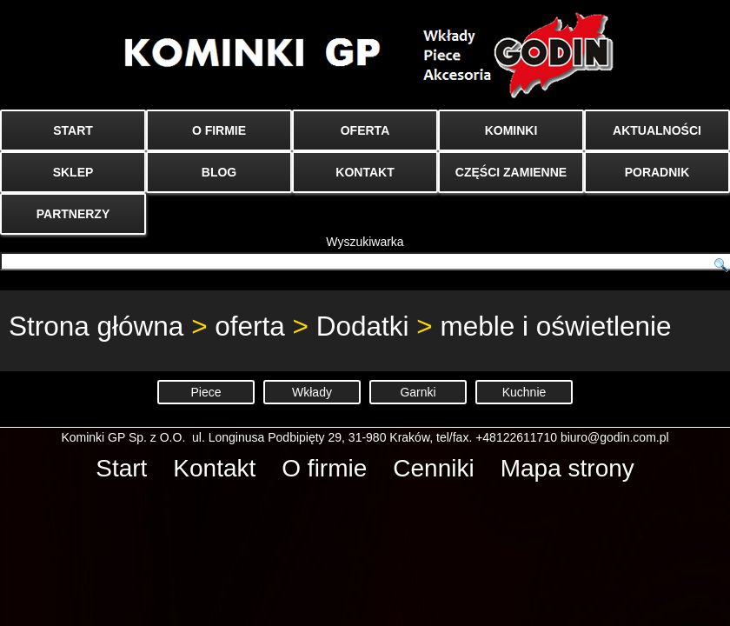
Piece (205, 392)
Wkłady (312, 392)
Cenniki (433, 468)
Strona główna (96, 326)
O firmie (324, 468)
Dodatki (362, 326)
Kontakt (214, 468)
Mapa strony (567, 468)
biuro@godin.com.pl (615, 437)
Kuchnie (524, 392)
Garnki (417, 392)
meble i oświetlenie (555, 326)
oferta (250, 326)
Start (121, 468)
